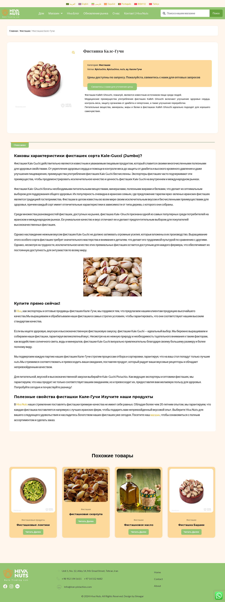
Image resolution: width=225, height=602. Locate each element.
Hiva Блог (73, 13)
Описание (20, 145)
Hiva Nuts (22, 404)
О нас (116, 13)
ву (127, 69)
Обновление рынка (95, 13)
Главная (13, 30)
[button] (73, 52)
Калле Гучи (135, 69)
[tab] (20, 145)
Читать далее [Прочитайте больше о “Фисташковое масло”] (138, 532)
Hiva (19, 311)
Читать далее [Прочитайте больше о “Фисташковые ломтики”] (33, 532)
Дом (41, 13)
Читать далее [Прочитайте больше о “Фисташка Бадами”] (191, 532)
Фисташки (25, 30)
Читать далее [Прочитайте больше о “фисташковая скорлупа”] (86, 521)
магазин (155, 415)
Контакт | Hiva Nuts (136, 13)
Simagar (139, 596)
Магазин (55, 13)
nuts (122, 69)
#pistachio (100, 69)
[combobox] (185, 13)
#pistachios (113, 69)
